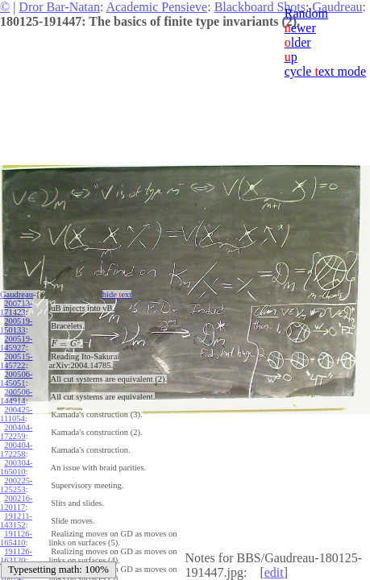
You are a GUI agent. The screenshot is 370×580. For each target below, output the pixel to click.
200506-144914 (16, 396)
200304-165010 (16, 467)
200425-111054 (16, 414)
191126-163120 (16, 556)
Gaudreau (16, 294)
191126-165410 (16, 538)
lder (298, 42)
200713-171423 (16, 308)
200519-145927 (16, 343)
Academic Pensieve (156, 7)
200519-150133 (16, 325)
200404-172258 (16, 449)
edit (274, 572)
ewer (300, 28)
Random (306, 13)
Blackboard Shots (260, 7)
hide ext (117, 294)
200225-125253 (16, 485)
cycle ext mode (325, 71)
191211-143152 (16, 520)
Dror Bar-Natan (59, 7)
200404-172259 (16, 432)
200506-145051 (16, 378)
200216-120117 (16, 503)
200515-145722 (16, 361)
